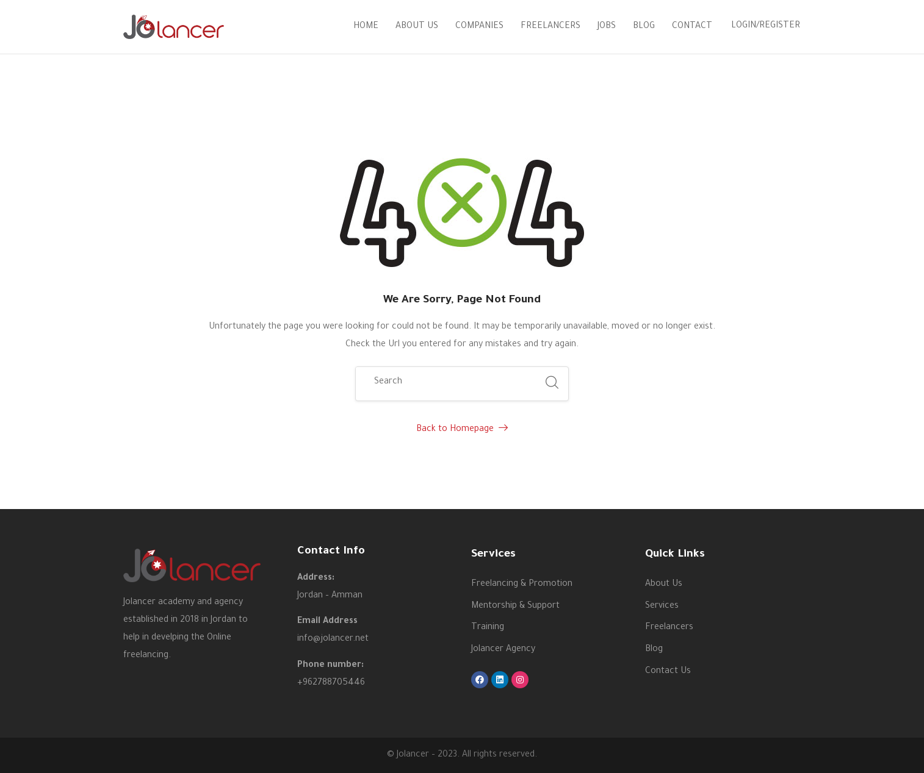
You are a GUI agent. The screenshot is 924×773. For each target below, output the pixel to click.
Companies (479, 27)
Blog (644, 27)
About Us (416, 27)
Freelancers (550, 27)
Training (487, 628)
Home (365, 27)
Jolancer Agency (503, 650)
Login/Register (765, 26)
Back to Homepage (462, 430)
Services (662, 606)
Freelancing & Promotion (521, 585)
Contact (692, 27)
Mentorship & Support (515, 606)
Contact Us (668, 672)
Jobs (606, 27)
